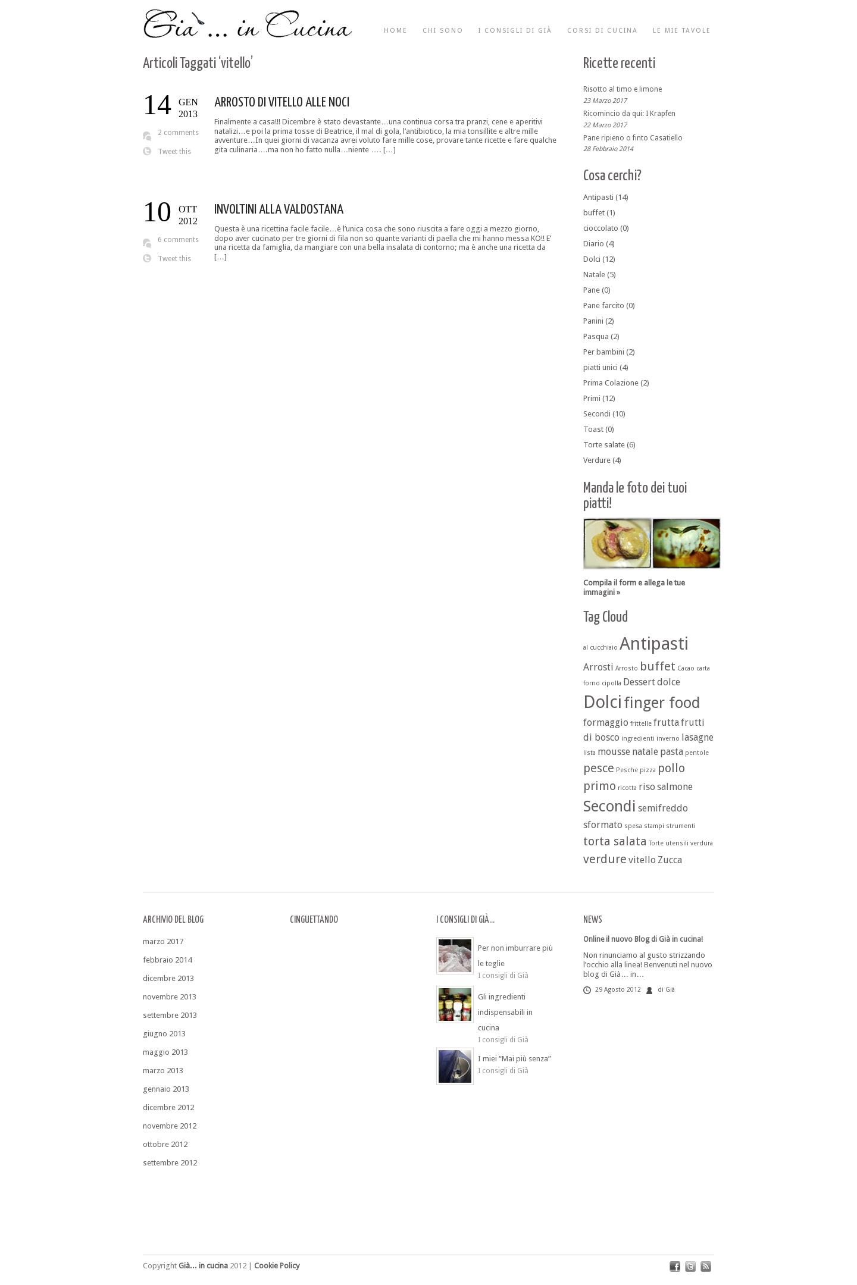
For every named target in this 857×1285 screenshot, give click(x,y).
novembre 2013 (169, 996)
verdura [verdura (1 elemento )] (701, 843)
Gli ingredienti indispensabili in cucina (505, 1012)
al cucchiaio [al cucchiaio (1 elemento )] (600, 647)
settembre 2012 (170, 1162)
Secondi (597, 413)
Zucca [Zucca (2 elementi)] (670, 860)
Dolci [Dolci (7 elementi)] (602, 702)
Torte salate (604, 444)
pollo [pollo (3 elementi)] (671, 768)
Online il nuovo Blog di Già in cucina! (643, 939)
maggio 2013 (165, 1052)
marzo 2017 (163, 941)
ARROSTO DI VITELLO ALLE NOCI (281, 102)
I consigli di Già (515, 31)
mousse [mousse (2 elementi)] (614, 751)
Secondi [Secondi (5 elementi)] (609, 806)
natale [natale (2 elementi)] (645, 751)
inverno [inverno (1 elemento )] (668, 738)
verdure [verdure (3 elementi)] (605, 859)
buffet (594, 212)
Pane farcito (603, 305)
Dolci (591, 259)
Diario (593, 243)
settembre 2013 (170, 1015)
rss (705, 1266)
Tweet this (174, 152)
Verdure (597, 460)
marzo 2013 (163, 1070)
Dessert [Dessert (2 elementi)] (639, 682)
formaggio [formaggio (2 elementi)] (605, 722)
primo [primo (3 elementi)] (599, 786)
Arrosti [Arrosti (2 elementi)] (598, 667)
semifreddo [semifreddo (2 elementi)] (663, 808)
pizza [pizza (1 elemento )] (648, 770)
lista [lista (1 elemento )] (589, 753)
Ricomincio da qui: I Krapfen (629, 113)
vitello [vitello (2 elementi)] (642, 860)
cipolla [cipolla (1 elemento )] (611, 683)
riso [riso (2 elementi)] (647, 786)
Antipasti (598, 197)
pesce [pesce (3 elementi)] (598, 768)
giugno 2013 (164, 1033)
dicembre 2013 (168, 978)
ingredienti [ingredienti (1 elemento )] (638, 738)
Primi (591, 398)
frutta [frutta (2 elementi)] (666, 722)
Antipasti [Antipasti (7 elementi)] (654, 644)
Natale (594, 274)
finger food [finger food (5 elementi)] (662, 703)
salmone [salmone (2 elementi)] (675, 786)
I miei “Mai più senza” (514, 1058)
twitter (690, 1266)
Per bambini (603, 351)
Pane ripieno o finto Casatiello (633, 137)
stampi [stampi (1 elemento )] (654, 826)
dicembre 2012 (168, 1107)
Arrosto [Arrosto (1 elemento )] (626, 668)
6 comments (178, 240)
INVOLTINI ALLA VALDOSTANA (278, 210)
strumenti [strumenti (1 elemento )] (681, 826)
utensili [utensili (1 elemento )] (677, 843)
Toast (593, 429)
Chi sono (443, 31)
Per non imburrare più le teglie (515, 956)
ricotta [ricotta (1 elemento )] (627, 788)
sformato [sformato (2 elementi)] (603, 824)
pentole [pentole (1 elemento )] (697, 753)
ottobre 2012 (165, 1144)
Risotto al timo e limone (622, 89)
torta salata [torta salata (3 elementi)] (615, 841)
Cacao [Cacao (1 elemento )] (686, 668)
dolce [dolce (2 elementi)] (668, 682)
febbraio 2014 (167, 959)
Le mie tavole (682, 31)
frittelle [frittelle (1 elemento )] (641, 724)
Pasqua (596, 336)
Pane (591, 290)
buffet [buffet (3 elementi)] (657, 666)
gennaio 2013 (166, 1089)
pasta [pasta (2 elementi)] (671, 751)
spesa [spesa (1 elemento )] (633, 826)
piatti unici (600, 367)
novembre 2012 (169, 1125)
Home (396, 31)
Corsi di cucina (602, 31)
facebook (675, 1266)
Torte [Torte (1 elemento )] (656, 843)
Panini (593, 320)
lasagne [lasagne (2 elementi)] (697, 737)
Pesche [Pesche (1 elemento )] (627, 770)
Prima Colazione (611, 382)
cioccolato (600, 228)
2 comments (178, 132)
